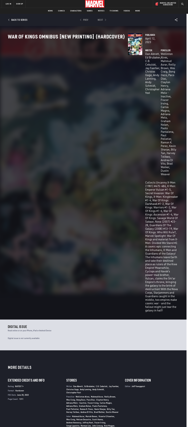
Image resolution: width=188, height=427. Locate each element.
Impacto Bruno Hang (90, 256)
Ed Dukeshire (97, 270)
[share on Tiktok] (151, 407)
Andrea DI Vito (127, 84)
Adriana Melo (145, 74)
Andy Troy (94, 265)
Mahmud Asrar (148, 63)
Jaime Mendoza (72, 243)
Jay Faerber (113, 200)
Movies (101, 11)
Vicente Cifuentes (106, 230)
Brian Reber (82, 262)
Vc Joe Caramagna (82, 270)
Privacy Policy (37, 420)
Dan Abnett (68, 63)
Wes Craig (125, 67)
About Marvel (32, 387)
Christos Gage (80, 67)
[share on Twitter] (159, 394)
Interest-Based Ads (145, 420)
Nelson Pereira (72, 246)
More (137, 11)
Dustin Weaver (162, 84)
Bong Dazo (139, 67)
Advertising (59, 387)
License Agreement (126, 420)
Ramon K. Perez (86, 223)
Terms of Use (24, 420)
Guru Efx (105, 253)
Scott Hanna (97, 234)
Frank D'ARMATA (94, 253)
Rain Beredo (80, 253)
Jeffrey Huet (87, 237)
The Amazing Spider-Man (20, 359)
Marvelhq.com (61, 396)
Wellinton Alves (128, 63)
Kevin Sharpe (135, 81)
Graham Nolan (163, 74)
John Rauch (112, 259)
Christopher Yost (82, 70)
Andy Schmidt (98, 203)
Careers (29, 396)
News (50, 11)
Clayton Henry (102, 214)
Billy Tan (149, 81)
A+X (52, 359)
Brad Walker (145, 84)
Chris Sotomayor (106, 262)
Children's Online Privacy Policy (103, 420)
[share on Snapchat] (159, 401)
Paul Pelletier (148, 77)
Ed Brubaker (83, 63)
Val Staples (71, 265)
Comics (61, 11)
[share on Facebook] (151, 395)
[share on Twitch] (175, 401)
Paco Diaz (153, 67)
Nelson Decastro (83, 234)
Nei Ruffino (93, 262)
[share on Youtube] (151, 401)
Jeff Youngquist (79, 280)
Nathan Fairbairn (73, 256)
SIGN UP (19, 4)
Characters (76, 11)
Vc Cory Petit (90, 273)
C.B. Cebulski (100, 63)
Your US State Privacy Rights (57, 420)
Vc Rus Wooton (72, 276)
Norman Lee (86, 240)
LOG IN (8, 4)
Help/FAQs (30, 392)
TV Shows (114, 11)
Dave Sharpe (102, 273)
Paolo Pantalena (129, 77)
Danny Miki (85, 243)
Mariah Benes (91, 230)
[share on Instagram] (167, 394)
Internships (31, 400)
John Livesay (97, 240)
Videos (127, 11)
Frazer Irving (165, 70)
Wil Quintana (85, 259)
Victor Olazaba (111, 243)
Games (90, 11)
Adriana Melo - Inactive (141, 70)
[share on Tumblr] (175, 394)
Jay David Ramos (99, 259)
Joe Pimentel (101, 246)
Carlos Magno (127, 74)
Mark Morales (97, 243)
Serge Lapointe (72, 240)
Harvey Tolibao (165, 81)
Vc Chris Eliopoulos (74, 273)
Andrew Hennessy (73, 237)
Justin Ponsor (72, 259)
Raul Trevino (83, 265)
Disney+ (57, 392)
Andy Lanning (98, 67)
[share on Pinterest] (167, 401)
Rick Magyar (109, 240)
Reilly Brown (166, 63)
